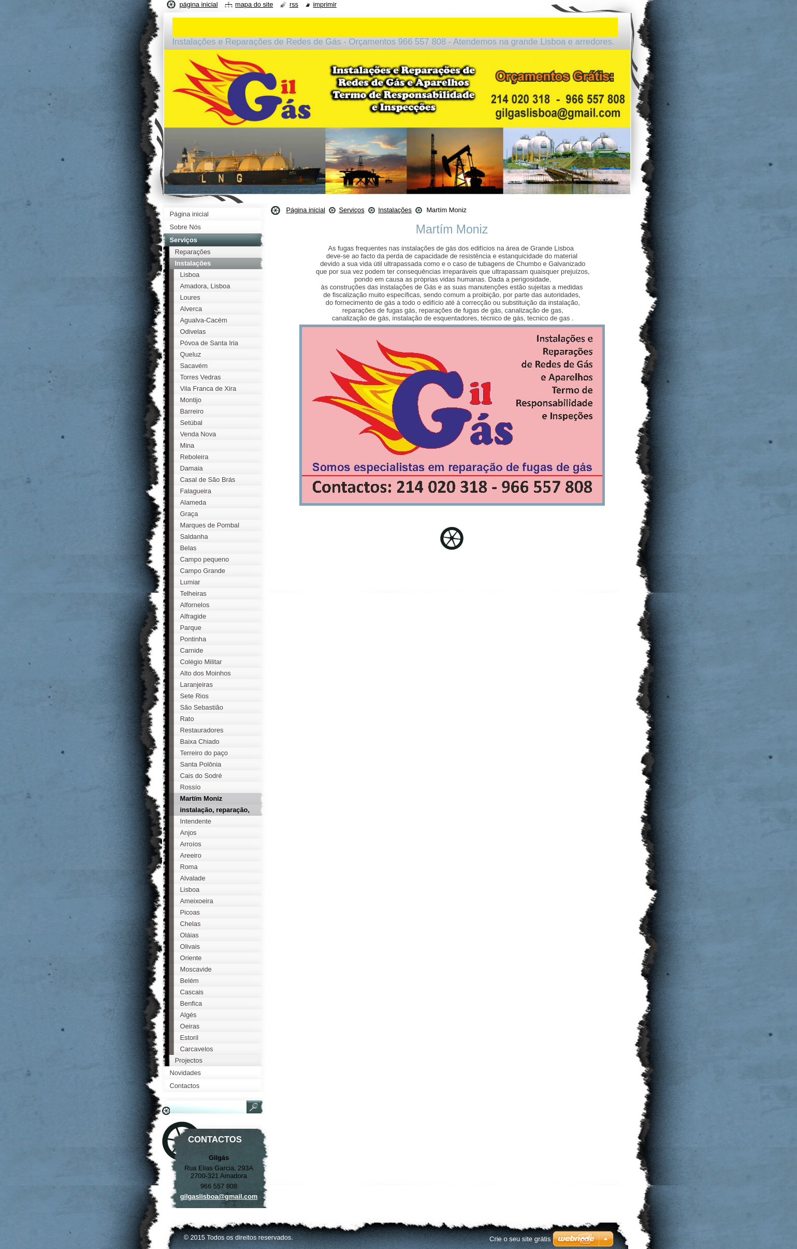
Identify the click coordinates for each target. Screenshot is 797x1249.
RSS (293, 4)
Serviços (351, 210)
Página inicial (305, 210)
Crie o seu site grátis (520, 1239)
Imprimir (325, 4)
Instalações (395, 210)
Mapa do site (254, 4)
